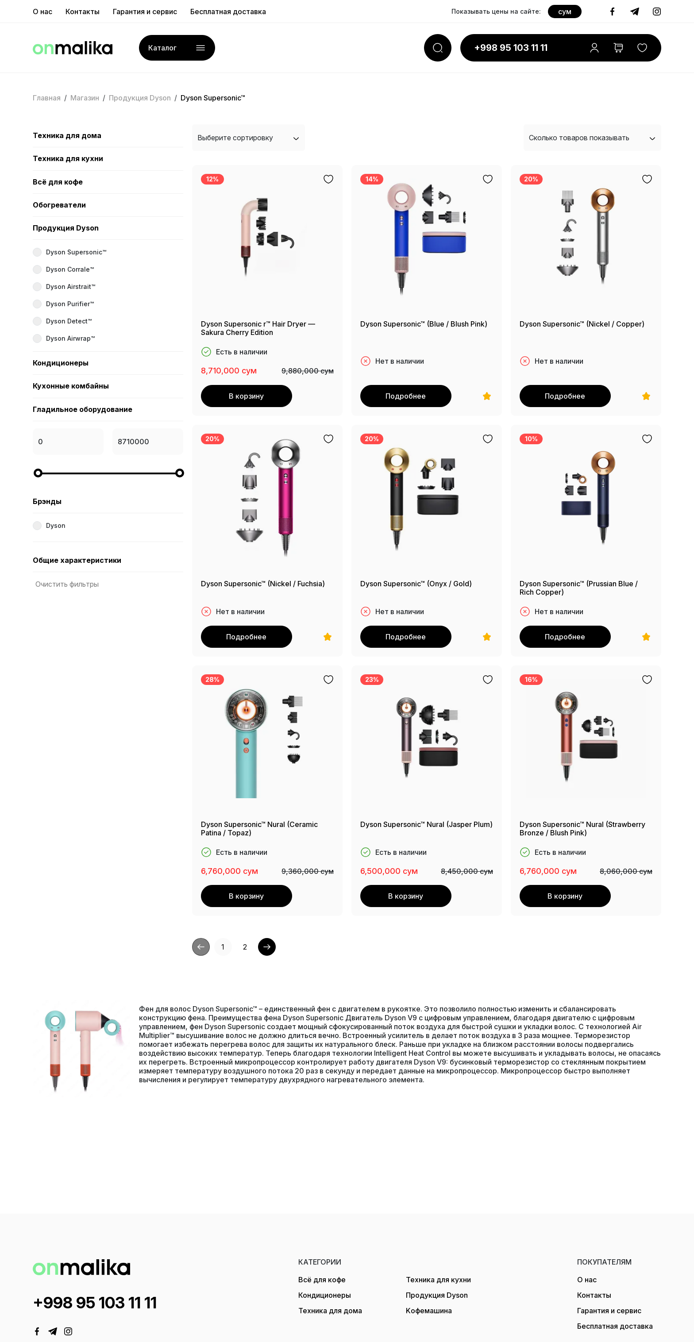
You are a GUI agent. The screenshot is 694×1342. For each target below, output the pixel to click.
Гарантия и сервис (609, 1310)
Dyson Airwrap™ (70, 338)
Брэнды (47, 501)
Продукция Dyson (140, 97)
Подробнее (405, 396)
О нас (587, 1279)
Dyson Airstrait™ (70, 286)
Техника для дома (67, 135)
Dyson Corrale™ (70, 269)
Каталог (177, 47)
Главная (47, 97)
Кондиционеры (61, 362)
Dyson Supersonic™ (76, 252)
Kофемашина (429, 1310)
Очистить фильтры (67, 584)
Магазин (84, 97)
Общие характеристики (77, 560)
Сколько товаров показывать (592, 137)
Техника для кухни (68, 158)
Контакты (594, 1295)
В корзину (245, 396)
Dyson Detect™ (69, 321)
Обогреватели (59, 204)
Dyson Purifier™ (70, 304)
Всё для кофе (58, 181)
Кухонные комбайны (71, 385)
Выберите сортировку (248, 137)
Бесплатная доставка (615, 1326)
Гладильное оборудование (82, 409)
